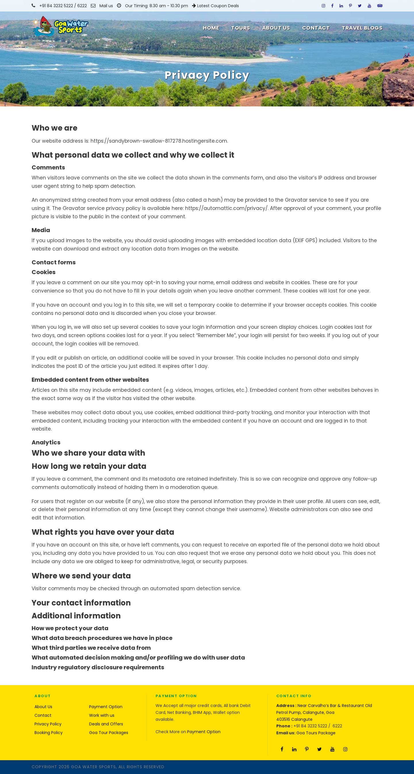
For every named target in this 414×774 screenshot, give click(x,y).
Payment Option (105, 707)
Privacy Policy (48, 724)
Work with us (101, 715)
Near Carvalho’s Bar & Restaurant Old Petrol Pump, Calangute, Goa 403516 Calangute (324, 712)
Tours (240, 27)
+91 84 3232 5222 (56, 6)
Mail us (106, 6)
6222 (82, 6)
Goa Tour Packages (108, 732)
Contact (316, 27)
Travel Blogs (362, 27)
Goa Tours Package (316, 733)
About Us (276, 27)
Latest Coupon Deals (218, 6)
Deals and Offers (106, 724)
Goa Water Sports (93, 767)
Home (211, 27)
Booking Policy (48, 732)
